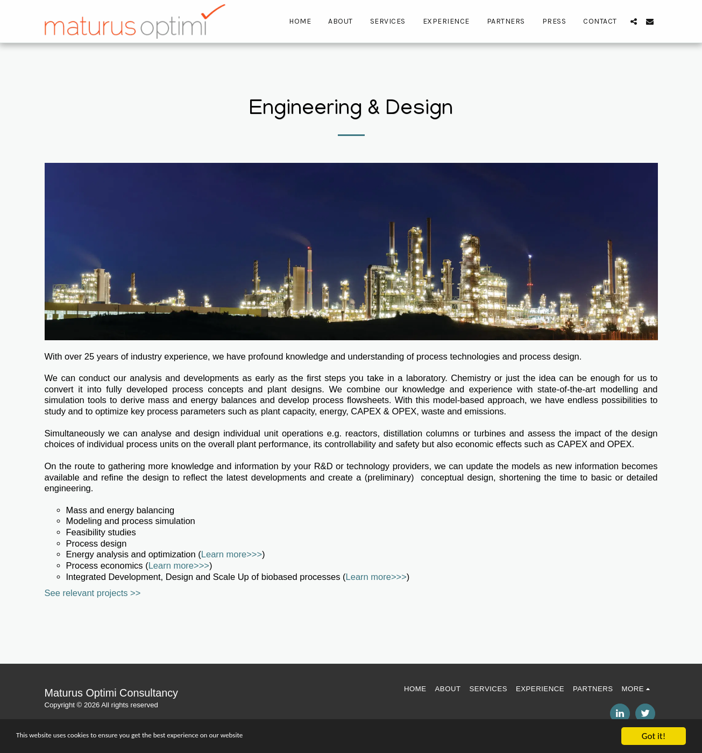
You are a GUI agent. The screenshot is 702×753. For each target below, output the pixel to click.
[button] (633, 21)
